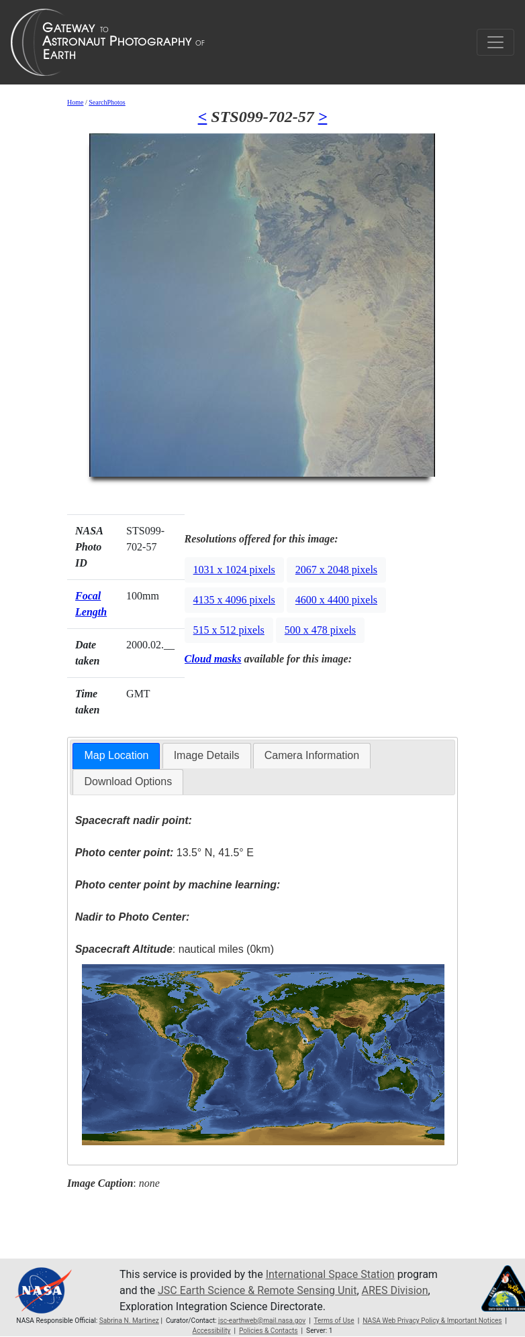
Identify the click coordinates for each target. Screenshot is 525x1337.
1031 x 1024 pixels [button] (234, 569)
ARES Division (395, 1290)
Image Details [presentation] (207, 755)
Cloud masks (213, 658)
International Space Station (330, 1274)
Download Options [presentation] (128, 781)
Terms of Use (334, 1320)
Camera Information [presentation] (312, 755)
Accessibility (212, 1330)
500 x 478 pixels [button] (320, 630)
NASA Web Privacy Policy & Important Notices (432, 1320)
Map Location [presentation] (116, 755)
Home (75, 102)
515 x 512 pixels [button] (229, 630)
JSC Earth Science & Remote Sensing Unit (257, 1290)
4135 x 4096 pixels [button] (234, 599)
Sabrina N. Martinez (129, 1320)
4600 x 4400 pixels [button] (336, 599)
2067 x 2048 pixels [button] (336, 569)
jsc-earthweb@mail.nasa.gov (261, 1320)
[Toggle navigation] (495, 42)
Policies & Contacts (268, 1330)
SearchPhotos (107, 102)
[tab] (116, 756)
